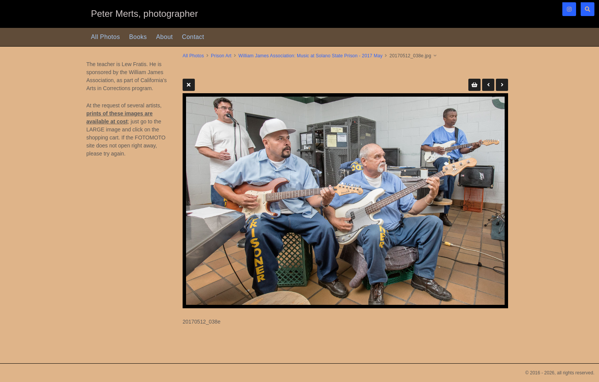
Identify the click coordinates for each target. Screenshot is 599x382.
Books (138, 37)
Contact (193, 37)
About (164, 37)
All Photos (105, 37)
